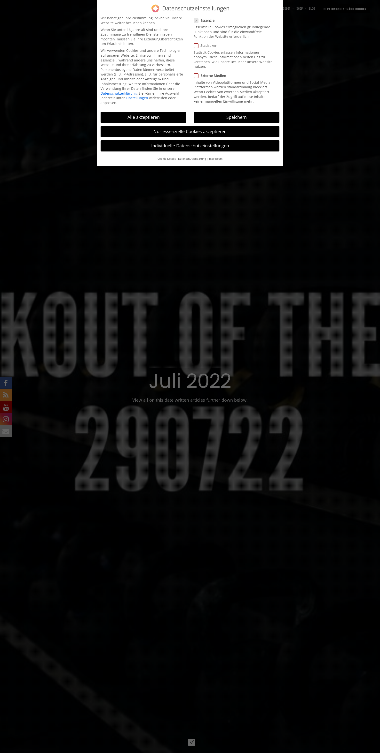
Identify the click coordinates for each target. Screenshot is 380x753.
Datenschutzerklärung (119, 92)
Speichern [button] (236, 116)
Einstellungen (137, 97)
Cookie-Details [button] (167, 158)
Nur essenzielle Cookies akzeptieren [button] (190, 131)
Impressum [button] (215, 158)
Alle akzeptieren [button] (143, 116)
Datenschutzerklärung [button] (192, 158)
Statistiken (205, 45)
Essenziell (205, 19)
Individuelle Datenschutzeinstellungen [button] (190, 145)
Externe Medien (210, 75)
